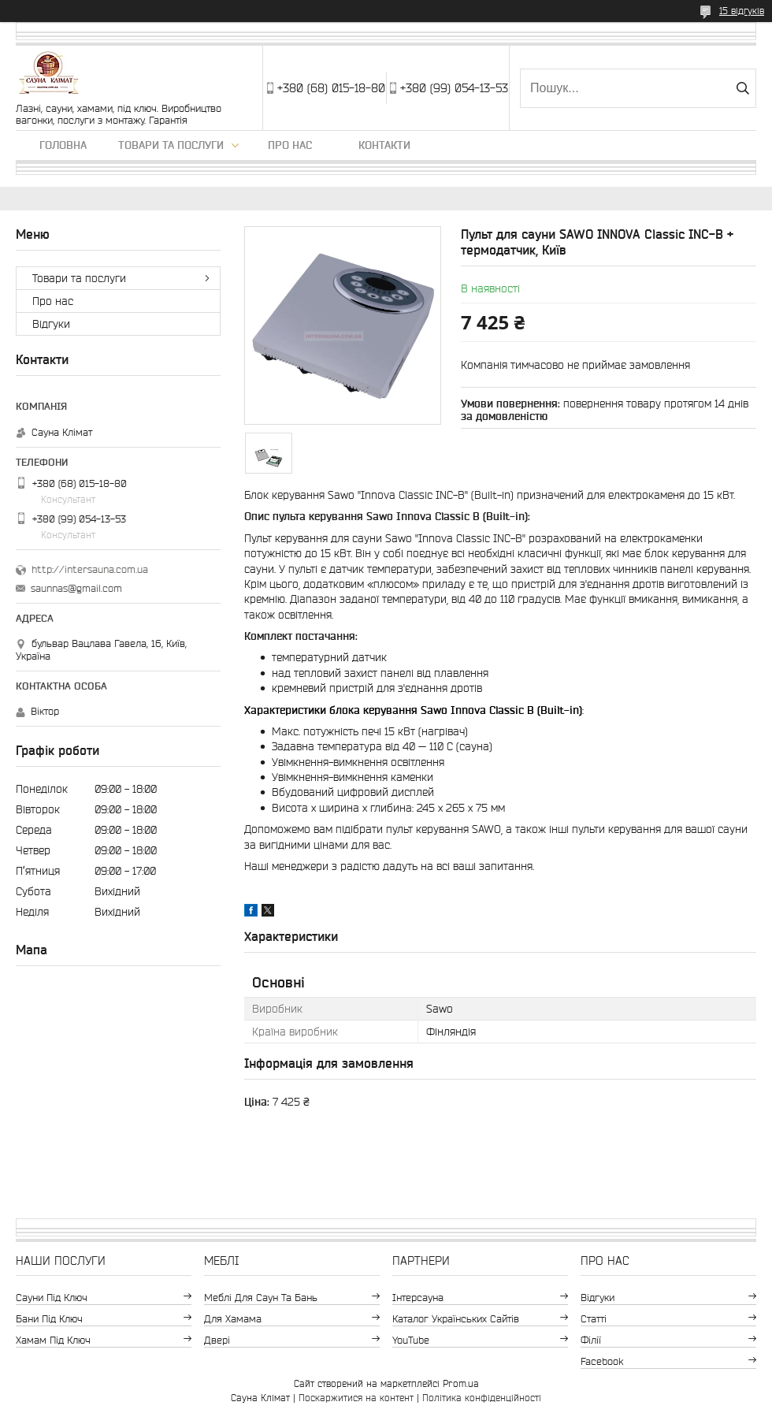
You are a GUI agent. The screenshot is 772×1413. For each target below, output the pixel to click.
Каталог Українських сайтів (455, 1319)
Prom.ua (461, 1383)
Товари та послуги (171, 145)
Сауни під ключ (51, 1297)
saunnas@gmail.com (76, 588)
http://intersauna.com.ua (90, 569)
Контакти (384, 145)
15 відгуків (741, 11)
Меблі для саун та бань (260, 1297)
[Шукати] (742, 88)
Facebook (602, 1361)
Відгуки (51, 324)
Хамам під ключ (53, 1340)
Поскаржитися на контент (356, 1398)
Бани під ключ (49, 1319)
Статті (594, 1319)
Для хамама (233, 1319)
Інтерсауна (418, 1297)
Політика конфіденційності (481, 1398)
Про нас (290, 145)
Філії (591, 1340)
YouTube (410, 1340)
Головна (63, 145)
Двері (217, 1340)
